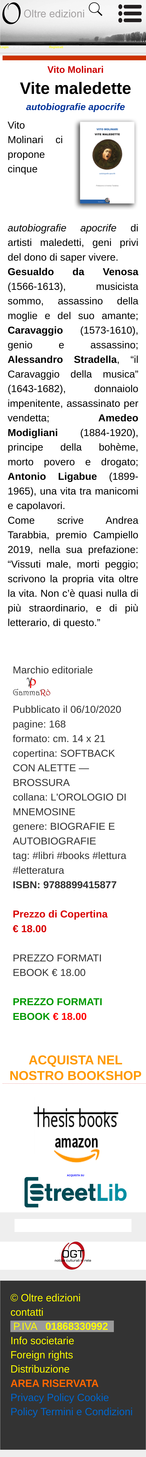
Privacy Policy (42, 1397)
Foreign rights (41, 1355)
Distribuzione (40, 1369)
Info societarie (42, 1340)
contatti (26, 1312)
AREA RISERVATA (54, 1383)
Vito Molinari (75, 69)
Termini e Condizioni (86, 1411)
